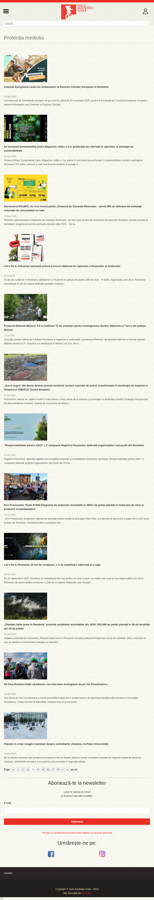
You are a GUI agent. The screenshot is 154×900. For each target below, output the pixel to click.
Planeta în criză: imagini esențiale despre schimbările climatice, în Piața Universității (56, 743)
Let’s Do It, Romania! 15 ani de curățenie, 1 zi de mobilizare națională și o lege (52, 564)
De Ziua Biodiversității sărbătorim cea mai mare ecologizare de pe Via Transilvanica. (56, 684)
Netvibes (86, 893)
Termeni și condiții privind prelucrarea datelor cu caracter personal (77, 832)
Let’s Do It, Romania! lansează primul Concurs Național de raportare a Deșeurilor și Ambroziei (62, 266)
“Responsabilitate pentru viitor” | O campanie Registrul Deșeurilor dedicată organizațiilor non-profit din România (74, 445)
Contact (8, 873)
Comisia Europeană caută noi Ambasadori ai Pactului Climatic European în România (56, 86)
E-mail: (7, 803)
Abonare (77, 821)
